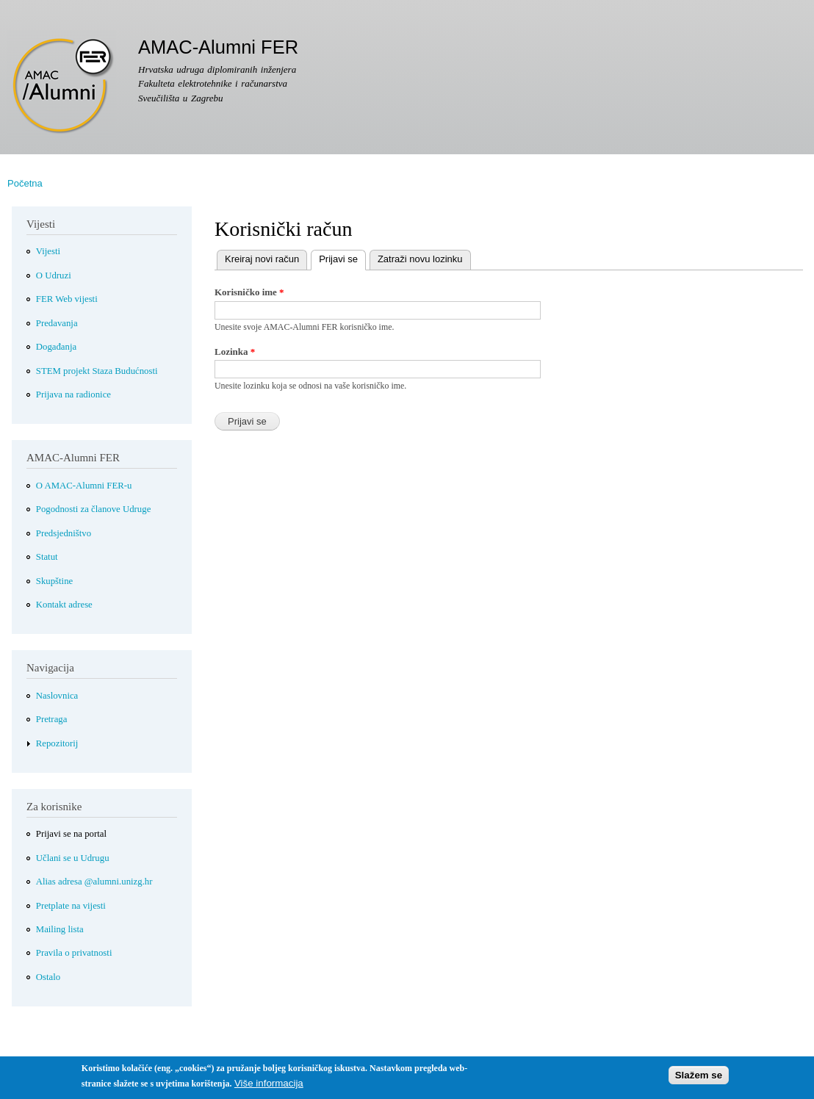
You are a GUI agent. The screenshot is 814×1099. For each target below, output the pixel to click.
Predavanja (57, 323)
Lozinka (235, 351)
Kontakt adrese (64, 604)
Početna (25, 183)
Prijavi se (334, 257)
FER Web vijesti (67, 299)
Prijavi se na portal (71, 834)
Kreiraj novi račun (262, 258)
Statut (47, 557)
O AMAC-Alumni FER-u (84, 485)
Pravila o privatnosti (74, 953)
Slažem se (698, 1079)
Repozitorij (57, 743)
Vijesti (48, 251)
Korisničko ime (249, 292)
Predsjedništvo (63, 533)
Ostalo (48, 977)
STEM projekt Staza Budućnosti (97, 371)
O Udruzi (53, 275)
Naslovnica (57, 696)
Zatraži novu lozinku (420, 258)
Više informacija (268, 1086)
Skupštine (54, 581)
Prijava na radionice (73, 394)
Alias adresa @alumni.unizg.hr (94, 881)
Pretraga (52, 719)
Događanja (56, 347)
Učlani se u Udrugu (72, 858)
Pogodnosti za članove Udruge (93, 509)
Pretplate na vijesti (71, 906)
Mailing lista (60, 929)
